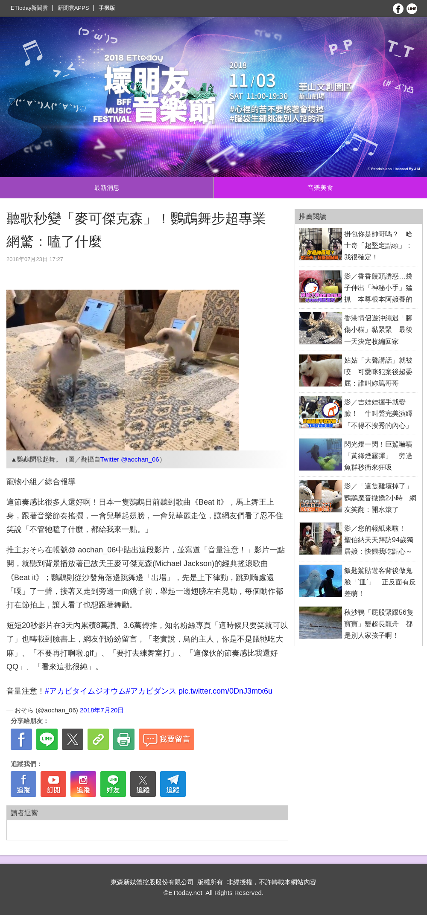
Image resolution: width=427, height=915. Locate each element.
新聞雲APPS (73, 8)
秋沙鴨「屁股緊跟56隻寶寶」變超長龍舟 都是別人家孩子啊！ (378, 624)
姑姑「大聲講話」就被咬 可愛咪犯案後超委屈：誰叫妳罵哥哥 (378, 372)
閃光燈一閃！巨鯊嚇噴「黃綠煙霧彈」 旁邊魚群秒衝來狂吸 (378, 456)
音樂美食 (320, 187)
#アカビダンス (151, 691)
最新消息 (107, 187)
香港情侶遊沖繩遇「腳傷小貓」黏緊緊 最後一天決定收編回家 (378, 329)
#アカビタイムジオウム (85, 691)
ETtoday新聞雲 (29, 8)
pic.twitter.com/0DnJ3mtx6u (225, 691)
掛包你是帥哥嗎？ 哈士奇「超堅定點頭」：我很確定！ (378, 245)
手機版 (107, 8)
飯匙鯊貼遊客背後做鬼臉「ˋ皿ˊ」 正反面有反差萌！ (380, 582)
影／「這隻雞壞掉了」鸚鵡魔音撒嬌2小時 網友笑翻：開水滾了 (380, 497)
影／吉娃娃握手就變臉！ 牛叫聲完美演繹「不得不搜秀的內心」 (378, 413)
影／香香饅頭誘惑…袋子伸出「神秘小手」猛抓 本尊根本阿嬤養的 (378, 288)
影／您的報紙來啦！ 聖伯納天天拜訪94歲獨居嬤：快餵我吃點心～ (378, 540)
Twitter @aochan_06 (129, 459)
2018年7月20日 (102, 710)
